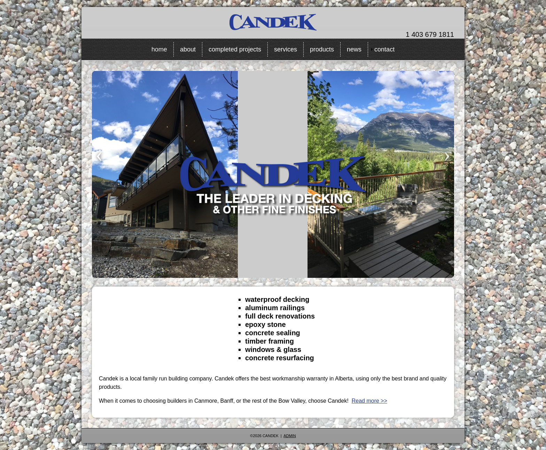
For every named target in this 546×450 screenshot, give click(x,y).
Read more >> (369, 401)
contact (384, 49)
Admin (289, 436)
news (354, 49)
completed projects (235, 49)
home (159, 49)
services (285, 49)
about (188, 49)
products (322, 49)
